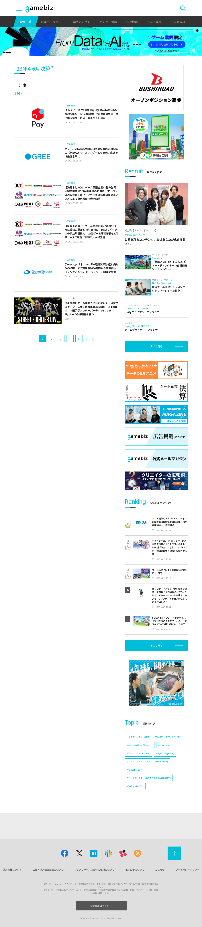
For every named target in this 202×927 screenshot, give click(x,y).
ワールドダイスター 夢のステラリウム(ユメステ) (149, 777)
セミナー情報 (108, 22)
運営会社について (12, 869)
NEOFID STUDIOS (135, 786)
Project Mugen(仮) (165, 753)
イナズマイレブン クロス (138, 736)
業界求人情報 (82, 22)
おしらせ (160, 869)
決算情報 (132, 22)
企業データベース (52, 22)
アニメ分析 (178, 22)
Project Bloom (134, 769)
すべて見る (156, 346)
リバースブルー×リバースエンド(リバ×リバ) (147, 761)
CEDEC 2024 (163, 745)
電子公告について (134, 869)
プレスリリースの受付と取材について (94, 869)
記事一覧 (26, 22)
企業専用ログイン (101, 906)
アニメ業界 (154, 22)
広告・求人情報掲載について (48, 869)
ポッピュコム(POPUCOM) (138, 753)
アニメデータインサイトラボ (168, 736)
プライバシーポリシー (187, 869)
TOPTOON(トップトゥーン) (139, 745)
